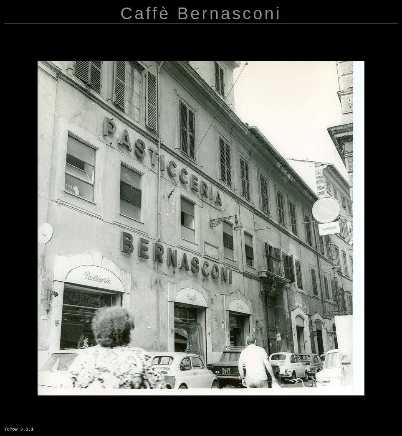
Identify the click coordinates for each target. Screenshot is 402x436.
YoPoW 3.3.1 (18, 429)
